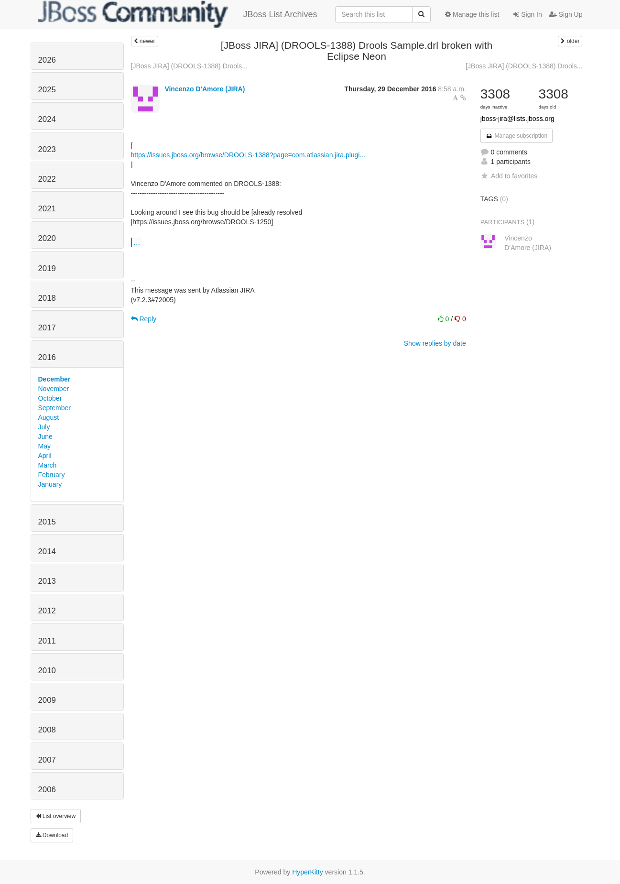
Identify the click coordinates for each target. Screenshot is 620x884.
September (54, 408)
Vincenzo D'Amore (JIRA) (204, 89)
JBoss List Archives (177, 14)
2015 (47, 521)
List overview (56, 816)
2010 (47, 670)
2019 (47, 268)
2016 (47, 357)
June (45, 436)
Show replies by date (435, 343)
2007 (47, 759)
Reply (144, 319)
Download (52, 835)
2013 (47, 581)
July (44, 427)
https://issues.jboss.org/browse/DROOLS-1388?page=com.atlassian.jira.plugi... (248, 155)
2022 (47, 179)
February (51, 475)
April (45, 455)
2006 (47, 789)
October (50, 398)
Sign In (527, 14)
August (48, 417)
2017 (47, 327)
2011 (47, 640)
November (53, 389)
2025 (47, 89)
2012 (47, 610)
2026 (47, 60)
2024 (47, 119)
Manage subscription (517, 135)
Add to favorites (508, 176)
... (137, 242)
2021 (47, 208)
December (54, 379)
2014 (47, 551)
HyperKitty (307, 872)
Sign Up (566, 14)
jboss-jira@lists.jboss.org (517, 118)
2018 (47, 298)
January (50, 484)
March (47, 465)
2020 (47, 238)
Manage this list (472, 14)
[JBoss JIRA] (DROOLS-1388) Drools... (189, 66)
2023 (47, 149)
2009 (47, 700)
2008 (47, 729)
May (44, 446)
